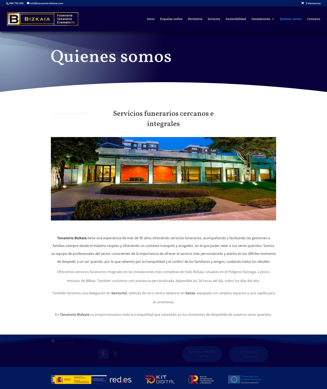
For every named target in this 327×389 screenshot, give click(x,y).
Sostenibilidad (236, 19)
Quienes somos (291, 19)
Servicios (214, 19)
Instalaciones (261, 19)
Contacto (313, 19)
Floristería (195, 19)
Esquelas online (171, 19)
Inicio (151, 19)
